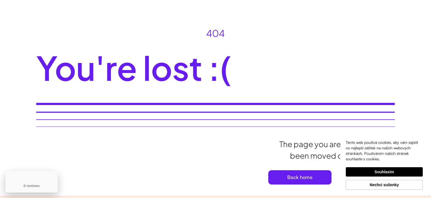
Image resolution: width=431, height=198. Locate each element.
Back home (300, 177)
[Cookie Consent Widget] (384, 164)
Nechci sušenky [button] (384, 185)
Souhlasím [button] (384, 172)
